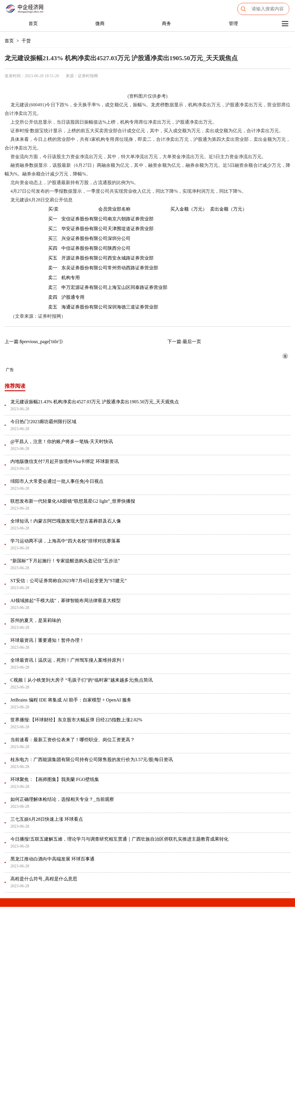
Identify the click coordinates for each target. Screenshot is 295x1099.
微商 (100, 23)
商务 (166, 23)
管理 (233, 23)
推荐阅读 (15, 386)
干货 (26, 40)
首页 (33, 23)
